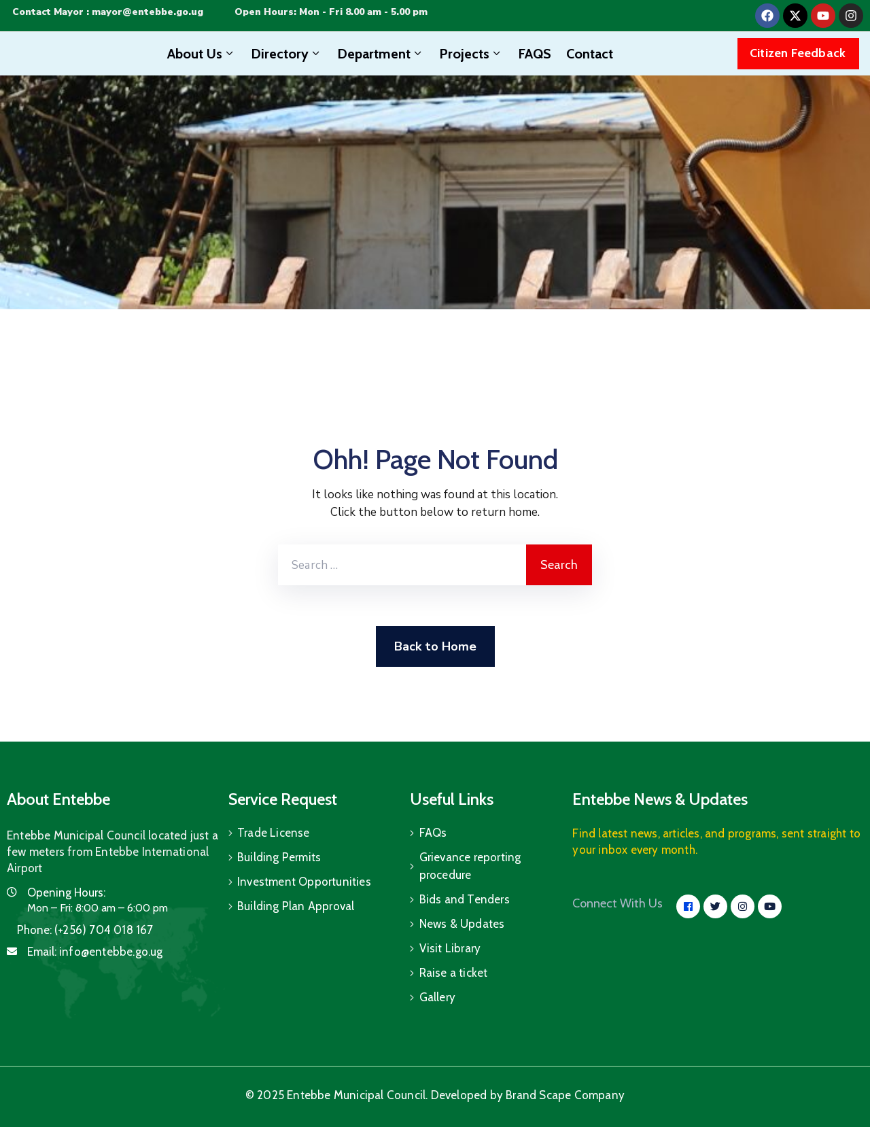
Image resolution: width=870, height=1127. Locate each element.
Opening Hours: (66, 892)
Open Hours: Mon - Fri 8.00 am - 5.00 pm (331, 11)
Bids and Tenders (464, 899)
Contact (589, 54)
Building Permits (279, 857)
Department (380, 54)
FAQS (534, 54)
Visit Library (450, 948)
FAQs (433, 832)
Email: (95, 951)
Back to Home (435, 646)
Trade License (273, 832)
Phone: (85, 930)
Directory (286, 54)
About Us (201, 54)
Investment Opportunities (304, 881)
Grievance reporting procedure (470, 866)
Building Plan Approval (295, 906)
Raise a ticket (453, 972)
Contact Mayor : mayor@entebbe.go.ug (107, 11)
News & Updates (462, 924)
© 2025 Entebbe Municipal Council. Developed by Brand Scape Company (435, 1095)
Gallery (437, 997)
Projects (471, 54)
